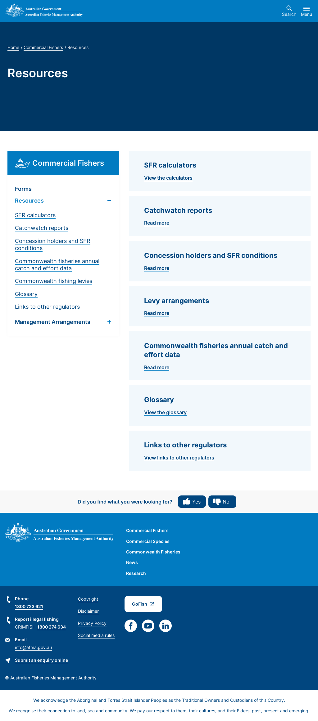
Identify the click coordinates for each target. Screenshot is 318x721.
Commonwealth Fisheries (153, 551)
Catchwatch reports (41, 228)
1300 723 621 (29, 606)
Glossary (26, 294)
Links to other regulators (47, 306)
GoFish (139, 604)
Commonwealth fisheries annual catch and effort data (57, 264)
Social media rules (96, 635)
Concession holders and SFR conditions (52, 244)
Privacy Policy (92, 623)
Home (13, 47)
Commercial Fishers (43, 47)
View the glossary (165, 412)
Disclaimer (88, 611)
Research (136, 573)
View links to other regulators (179, 458)
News (132, 562)
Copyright (88, 599)
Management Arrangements (52, 322)
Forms (23, 189)
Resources (29, 200)
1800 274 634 (51, 626)
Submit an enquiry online (41, 660)
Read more (156, 223)
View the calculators (168, 178)
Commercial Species (148, 541)
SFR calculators (35, 215)
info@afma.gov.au (33, 647)
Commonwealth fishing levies (53, 281)
